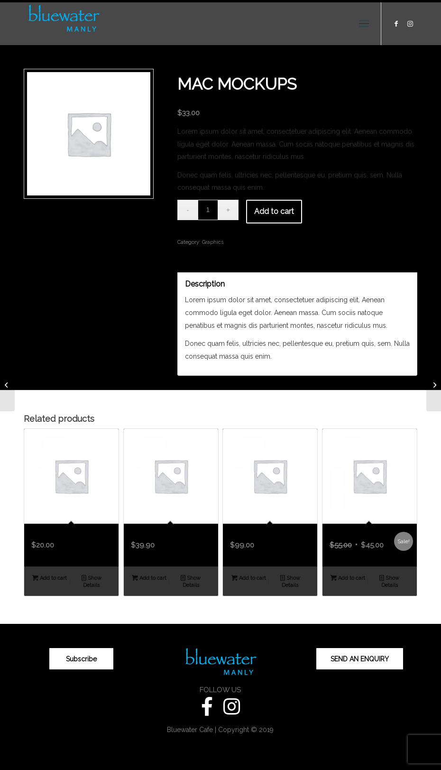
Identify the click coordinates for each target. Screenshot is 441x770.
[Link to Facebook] (396, 24)
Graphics (212, 242)
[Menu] (364, 24)
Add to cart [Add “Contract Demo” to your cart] (248, 578)
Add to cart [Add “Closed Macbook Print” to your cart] (149, 578)
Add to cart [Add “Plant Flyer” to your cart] (49, 578)
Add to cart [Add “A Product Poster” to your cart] (348, 578)
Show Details (91, 581)
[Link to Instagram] (410, 24)
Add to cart (274, 211)
